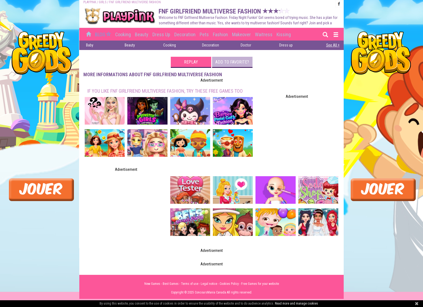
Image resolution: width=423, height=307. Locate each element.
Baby (89, 45)
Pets (204, 34)
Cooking (123, 34)
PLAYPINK (89, 2)
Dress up (161, 34)
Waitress (263, 34)
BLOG (103, 34)
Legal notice (209, 284)
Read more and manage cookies (296, 303)
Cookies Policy (229, 284)
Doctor (246, 45)
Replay (191, 62)
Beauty (141, 34)
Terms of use (189, 284)
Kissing (284, 34)
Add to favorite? (232, 62)
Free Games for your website (260, 284)
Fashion (220, 34)
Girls (102, 2)
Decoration (185, 34)
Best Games (171, 284)
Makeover (241, 34)
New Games (152, 284)
